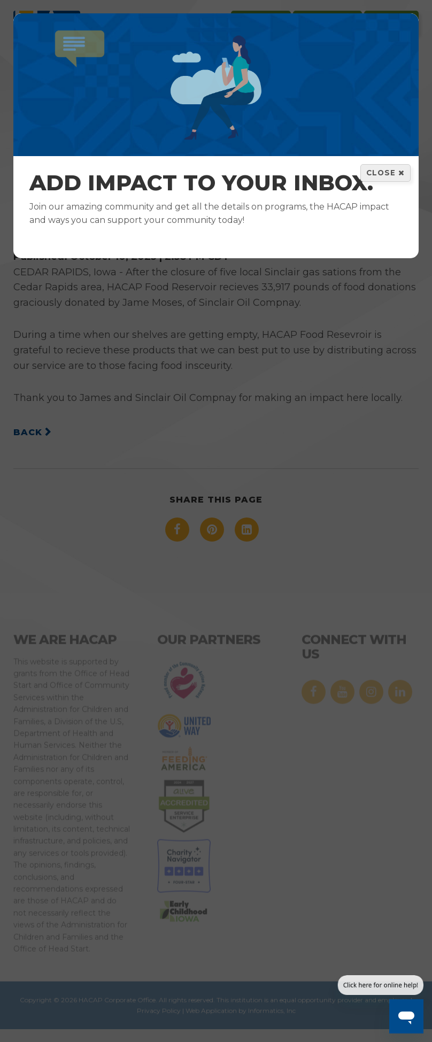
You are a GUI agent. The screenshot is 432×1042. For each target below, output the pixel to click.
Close (385, 172)
